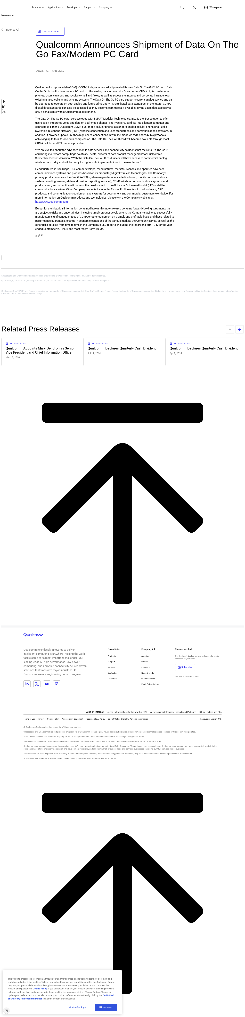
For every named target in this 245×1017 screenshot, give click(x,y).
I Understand (105, 1007)
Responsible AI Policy (95, 719)
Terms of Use (29, 719)
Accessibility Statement (72, 719)
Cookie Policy (53, 719)
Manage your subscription (187, 676)
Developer (112, 678)
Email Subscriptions (150, 684)
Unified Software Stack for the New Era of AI (127, 712)
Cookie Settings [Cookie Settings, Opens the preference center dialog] (77, 1007)
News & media (147, 673)
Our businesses (148, 678)
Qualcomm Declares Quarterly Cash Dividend (122, 348)
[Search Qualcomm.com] (183, 7)
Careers (144, 662)
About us (145, 656)
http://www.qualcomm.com (51, 201)
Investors (145, 667)
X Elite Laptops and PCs (210, 712)
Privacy (41, 719)
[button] (128, 718)
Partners (111, 667)
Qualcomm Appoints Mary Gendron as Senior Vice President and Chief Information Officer (40, 350)
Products (112, 656)
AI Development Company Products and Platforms (173, 712)
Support (111, 662)
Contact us (112, 673)
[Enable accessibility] (6, 1010)
